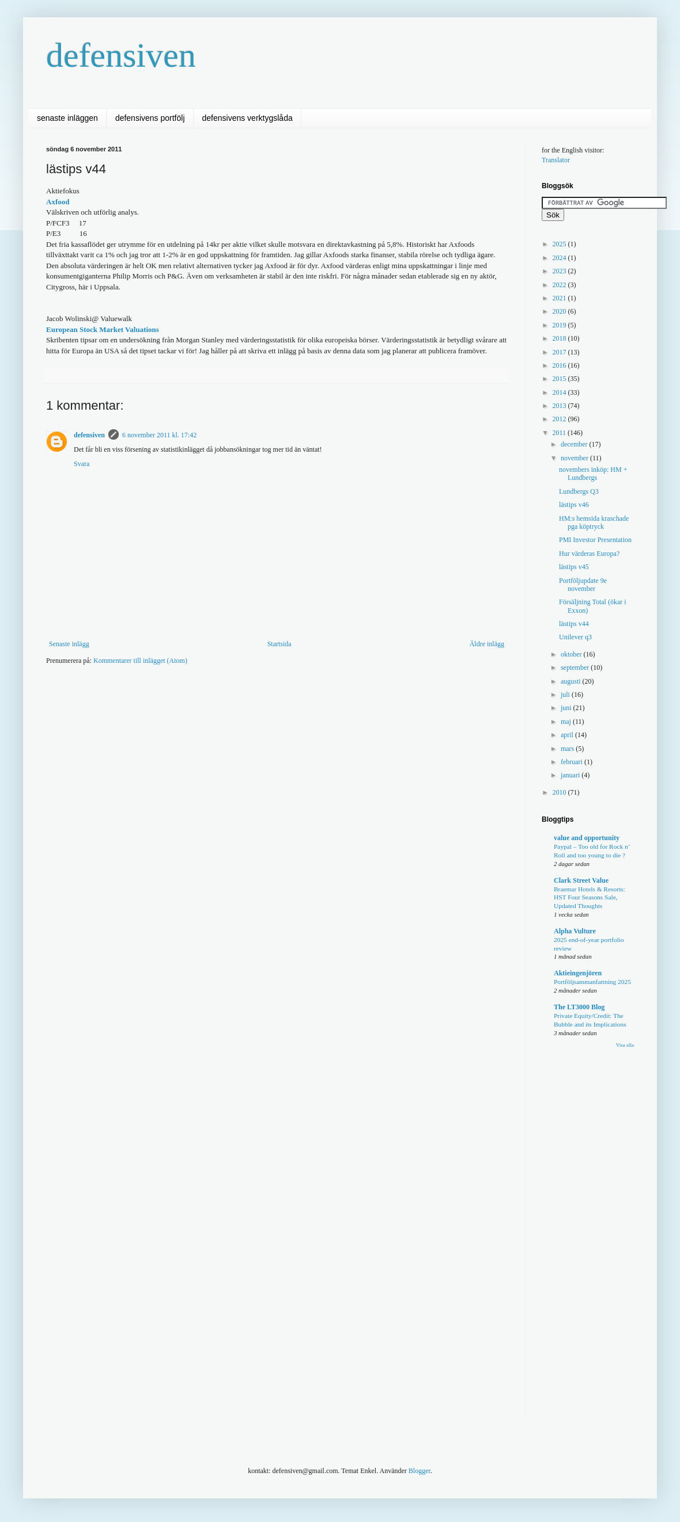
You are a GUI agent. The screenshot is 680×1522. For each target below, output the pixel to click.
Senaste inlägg (69, 644)
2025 (560, 244)
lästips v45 (574, 567)
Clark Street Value (581, 880)
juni (567, 708)
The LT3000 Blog (579, 1007)
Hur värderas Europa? (589, 554)
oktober (572, 654)
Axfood (57, 201)
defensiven (121, 55)
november (575, 458)
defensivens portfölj (150, 118)
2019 (560, 325)
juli (566, 695)
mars (568, 749)
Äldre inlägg (487, 644)
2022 (560, 285)
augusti (572, 681)
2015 (560, 379)
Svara (81, 464)
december (575, 444)
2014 (560, 392)
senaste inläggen (67, 118)
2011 (560, 433)
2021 (560, 298)
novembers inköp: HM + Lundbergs (593, 474)
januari (571, 775)
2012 (560, 419)
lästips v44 (574, 624)
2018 (560, 338)
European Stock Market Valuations (102, 329)
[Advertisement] (256, 708)
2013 (560, 406)
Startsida (279, 644)
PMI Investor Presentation (595, 540)
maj (567, 722)
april (568, 735)
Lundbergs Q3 (579, 491)
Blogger (419, 1471)
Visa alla (625, 1045)
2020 (560, 311)
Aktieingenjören (578, 973)
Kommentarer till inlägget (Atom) (140, 661)
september (576, 667)
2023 (560, 271)
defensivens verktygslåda (247, 118)
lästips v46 (574, 505)
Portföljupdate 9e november (583, 585)
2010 (560, 792)
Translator (556, 160)
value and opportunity (586, 838)
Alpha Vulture (575, 931)
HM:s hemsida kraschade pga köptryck (594, 522)
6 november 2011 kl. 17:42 (159, 435)
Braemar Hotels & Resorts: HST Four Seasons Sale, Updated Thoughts (589, 898)
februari (572, 762)
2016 (560, 365)
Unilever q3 (575, 637)
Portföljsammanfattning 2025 (592, 981)
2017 (560, 352)
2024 (560, 258)
